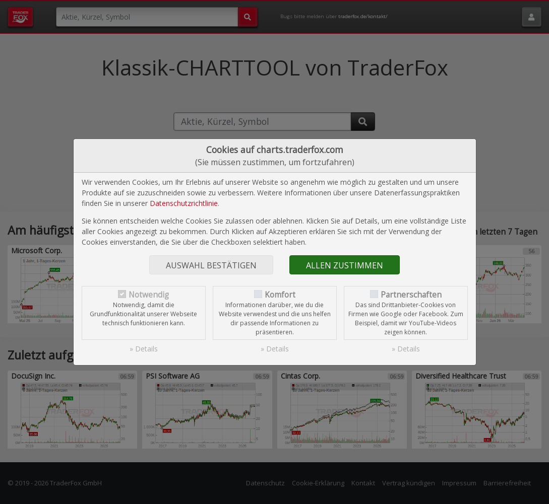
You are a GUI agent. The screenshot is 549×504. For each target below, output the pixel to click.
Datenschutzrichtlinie (184, 203)
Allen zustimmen (344, 265)
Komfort (280, 295)
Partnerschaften (411, 295)
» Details (144, 348)
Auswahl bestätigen (211, 265)
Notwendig (149, 295)
